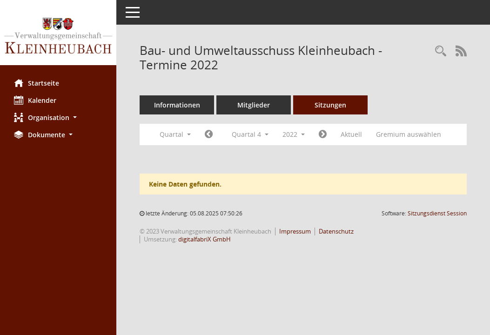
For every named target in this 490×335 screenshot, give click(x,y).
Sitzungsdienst (437, 213)
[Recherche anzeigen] (440, 51)
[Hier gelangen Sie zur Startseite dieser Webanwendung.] (58, 36)
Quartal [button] (175, 134)
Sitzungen (330, 104)
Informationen (177, 104)
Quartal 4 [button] (250, 134)
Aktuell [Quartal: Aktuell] (351, 134)
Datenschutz (336, 231)
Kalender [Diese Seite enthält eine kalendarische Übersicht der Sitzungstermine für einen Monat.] (35, 100)
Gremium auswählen (408, 134)
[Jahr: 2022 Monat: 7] (209, 134)
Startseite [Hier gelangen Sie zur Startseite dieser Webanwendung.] (36, 82)
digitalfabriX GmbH (204, 239)
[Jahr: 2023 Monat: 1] (323, 134)
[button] (58, 117)
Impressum (295, 231)
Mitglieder (253, 104)
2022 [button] (293, 134)
